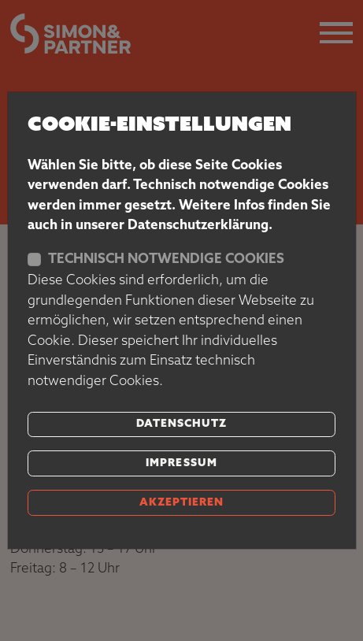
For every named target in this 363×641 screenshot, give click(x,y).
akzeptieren (181, 503)
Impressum (181, 463)
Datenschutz (181, 424)
